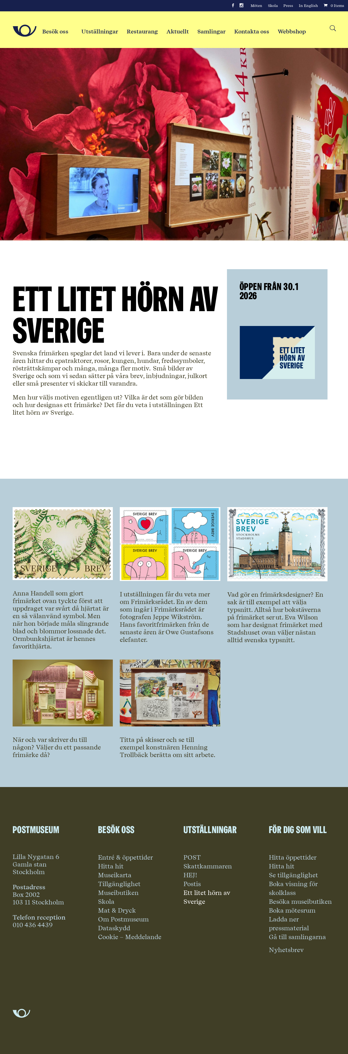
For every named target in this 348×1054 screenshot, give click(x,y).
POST (192, 857)
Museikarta (114, 875)
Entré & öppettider (125, 857)
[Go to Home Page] (25, 31)
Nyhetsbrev (286, 950)
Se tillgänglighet (293, 875)
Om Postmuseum (123, 919)
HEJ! (190, 875)
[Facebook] (233, 5)
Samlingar (211, 31)
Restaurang (142, 31)
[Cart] (333, 5)
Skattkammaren (207, 866)
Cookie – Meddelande (129, 937)
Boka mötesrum (292, 910)
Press (288, 5)
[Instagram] (241, 5)
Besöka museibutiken (300, 901)
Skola (273, 5)
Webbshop (292, 31)
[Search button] (332, 28)
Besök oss (55, 31)
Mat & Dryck (117, 910)
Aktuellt (177, 31)
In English (308, 5)
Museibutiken (118, 893)
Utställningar (99, 31)
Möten (256, 5)
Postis (192, 884)
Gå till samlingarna (297, 937)
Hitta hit (111, 866)
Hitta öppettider (292, 857)
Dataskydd (114, 928)
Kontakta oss (251, 31)
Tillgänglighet (119, 884)
